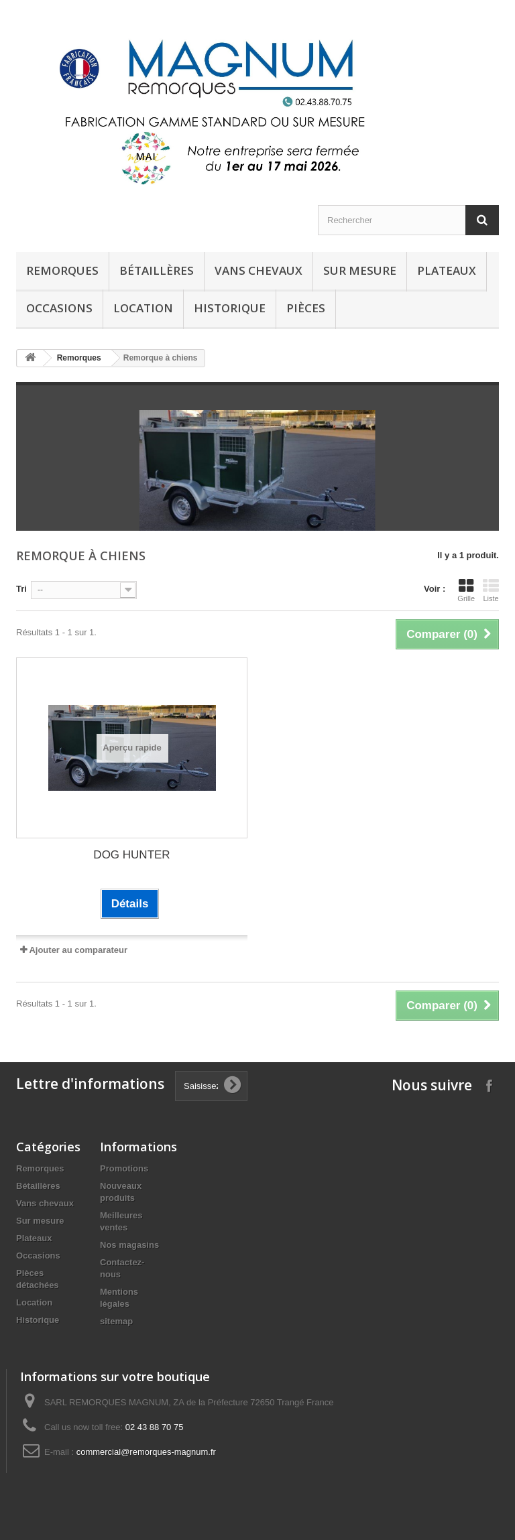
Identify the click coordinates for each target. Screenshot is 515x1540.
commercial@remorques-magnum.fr (146, 1452)
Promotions (124, 1168)
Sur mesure (359, 270)
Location (143, 308)
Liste (491, 590)
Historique (37, 1320)
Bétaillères (156, 270)
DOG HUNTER (131, 854)
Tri (21, 589)
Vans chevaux (258, 270)
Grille (466, 590)
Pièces (305, 308)
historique (230, 308)
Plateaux (446, 270)
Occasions (59, 308)
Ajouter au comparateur (78, 950)
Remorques (62, 270)
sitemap (116, 1321)
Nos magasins (129, 1245)
